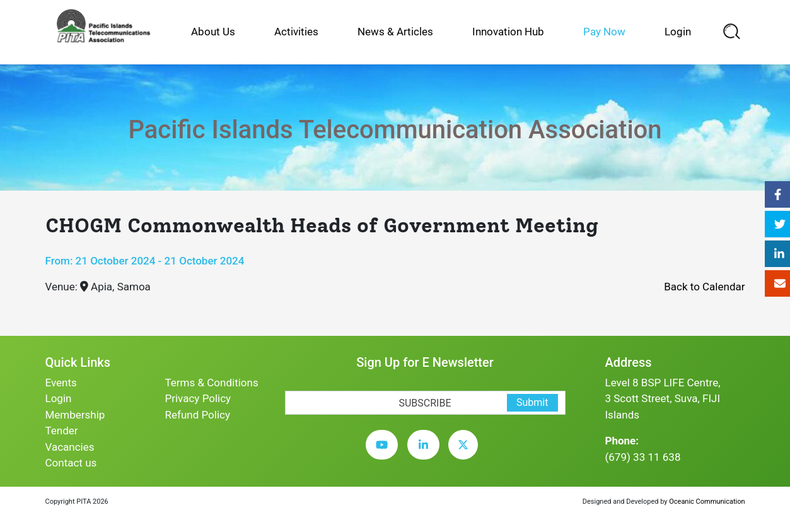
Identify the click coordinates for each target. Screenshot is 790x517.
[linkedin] (426, 454)
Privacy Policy (198, 398)
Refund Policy (198, 414)
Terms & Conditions (211, 382)
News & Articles (395, 31)
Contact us (71, 462)
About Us (213, 31)
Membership (75, 414)
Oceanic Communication (707, 501)
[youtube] (385, 454)
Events (61, 382)
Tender (61, 430)
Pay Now (604, 31)
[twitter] (466, 454)
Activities (296, 31)
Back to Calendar (704, 286)
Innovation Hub (508, 31)
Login (678, 31)
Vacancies (70, 447)
